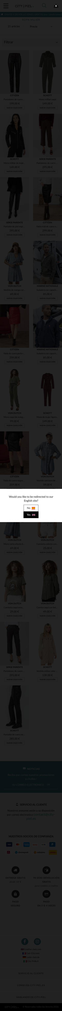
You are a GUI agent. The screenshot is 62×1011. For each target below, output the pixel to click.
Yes (31, 515)
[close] (56, 6)
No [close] (31, 508)
